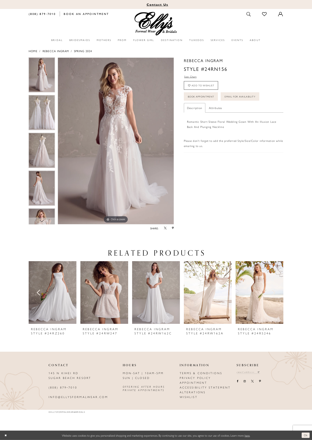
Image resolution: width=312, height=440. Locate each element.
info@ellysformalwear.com (78, 397)
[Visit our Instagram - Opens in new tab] (244, 382)
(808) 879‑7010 (63, 387)
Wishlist (189, 397)
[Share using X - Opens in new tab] (165, 228)
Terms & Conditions (201, 373)
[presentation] (52, 292)
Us (157, 4)
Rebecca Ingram (56, 51)
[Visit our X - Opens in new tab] (252, 382)
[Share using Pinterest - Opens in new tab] (173, 228)
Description (194, 111)
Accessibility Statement (205, 387)
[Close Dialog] (6, 435)
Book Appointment (202, 99)
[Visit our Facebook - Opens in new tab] (237, 382)
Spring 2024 (83, 51)
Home (33, 51)
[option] (42, 76)
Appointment (193, 383)
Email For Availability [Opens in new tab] (246, 99)
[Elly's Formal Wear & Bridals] (156, 24)
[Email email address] (250, 372)
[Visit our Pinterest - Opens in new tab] (260, 382)
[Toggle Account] (281, 14)
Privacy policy (195, 378)
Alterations (193, 392)
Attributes (215, 111)
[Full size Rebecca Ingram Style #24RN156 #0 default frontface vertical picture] (116, 141)
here (247, 435)
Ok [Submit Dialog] (305, 435)
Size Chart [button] (191, 77)
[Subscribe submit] (261, 372)
